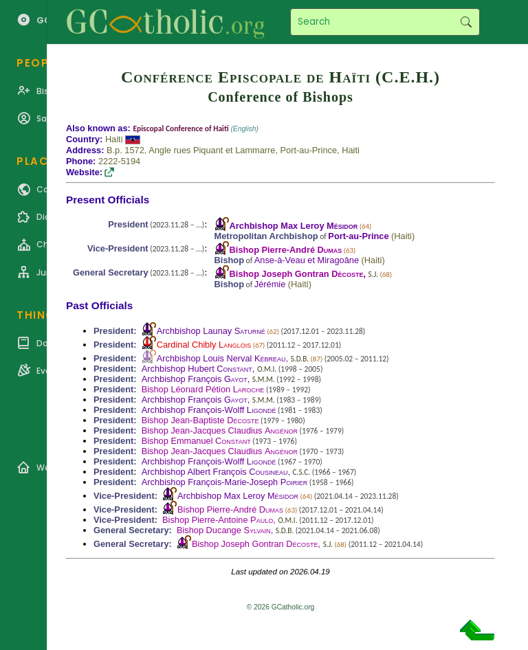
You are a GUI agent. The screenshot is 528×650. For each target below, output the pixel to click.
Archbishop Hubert (197, 368)
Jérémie (270, 284)
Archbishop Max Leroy (294, 226)
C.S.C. (301, 472)
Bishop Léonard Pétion (203, 389)
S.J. (373, 274)
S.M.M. (263, 379)
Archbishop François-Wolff (209, 410)
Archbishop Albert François (215, 472)
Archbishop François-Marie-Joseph (225, 482)
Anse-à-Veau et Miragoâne (306, 260)
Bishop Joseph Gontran (297, 274)
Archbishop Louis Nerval (221, 358)
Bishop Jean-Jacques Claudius (220, 430)
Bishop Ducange (224, 530)
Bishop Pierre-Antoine (217, 520)
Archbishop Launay (211, 331)
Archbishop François (195, 379)
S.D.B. (300, 358)
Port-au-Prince (358, 236)
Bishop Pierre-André (286, 250)
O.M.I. (266, 369)
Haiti (114, 139)
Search (466, 22)
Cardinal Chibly (204, 344)
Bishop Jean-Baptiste (200, 420)
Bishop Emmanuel (196, 441)
